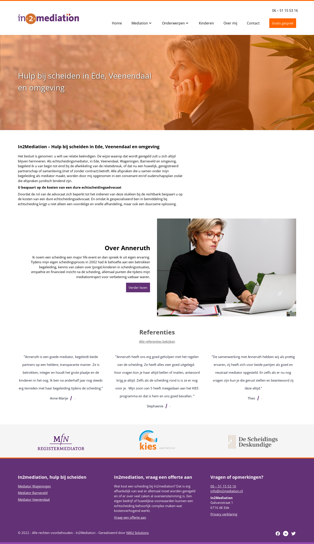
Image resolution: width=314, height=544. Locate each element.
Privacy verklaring (223, 514)
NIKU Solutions (137, 532)
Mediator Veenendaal (34, 499)
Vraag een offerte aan (130, 517)
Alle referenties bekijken (157, 341)
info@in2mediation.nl (226, 491)
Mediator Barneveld (33, 493)
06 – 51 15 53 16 (285, 10)
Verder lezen (138, 287)
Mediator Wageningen (34, 486)
